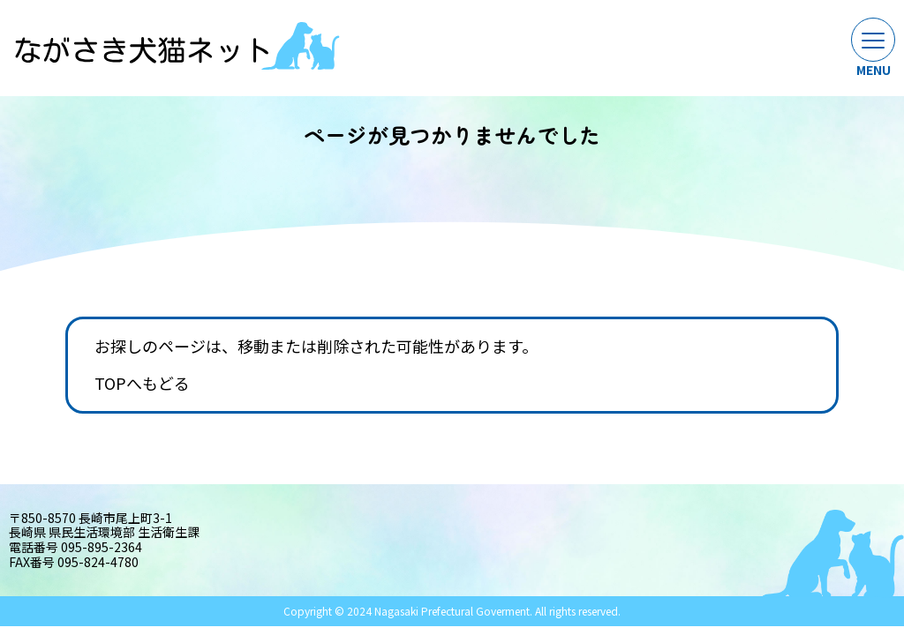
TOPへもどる (142, 383)
